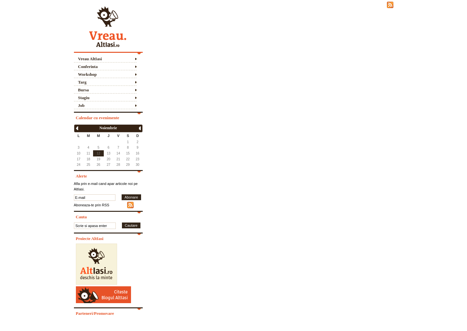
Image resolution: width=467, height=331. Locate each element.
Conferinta (88, 66)
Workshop (87, 74)
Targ (82, 82)
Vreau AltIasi (90, 58)
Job (81, 105)
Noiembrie (108, 128)
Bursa (83, 89)
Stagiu (84, 97)
